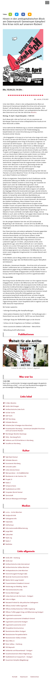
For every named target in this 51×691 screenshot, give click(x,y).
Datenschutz (34, 677)
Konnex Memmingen (12, 593)
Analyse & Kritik (11, 515)
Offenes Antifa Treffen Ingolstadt (16, 606)
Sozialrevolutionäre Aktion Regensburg (18, 654)
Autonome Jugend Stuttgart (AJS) (16, 574)
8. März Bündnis (11, 403)
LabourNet (9, 535)
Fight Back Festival (12, 457)
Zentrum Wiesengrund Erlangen (16, 499)
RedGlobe (9, 544)
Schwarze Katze (11, 486)
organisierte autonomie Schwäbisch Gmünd (20, 618)
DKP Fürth (9, 416)
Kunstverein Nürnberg (13, 463)
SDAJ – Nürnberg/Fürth (13, 437)
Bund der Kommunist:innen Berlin (17, 577)
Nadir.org (9, 538)
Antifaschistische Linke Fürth (15, 409)
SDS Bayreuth (10, 647)
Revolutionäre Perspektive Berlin (16, 634)
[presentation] (5, 354)
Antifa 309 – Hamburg (13, 558)
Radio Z (8, 483)
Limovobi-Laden (11, 467)
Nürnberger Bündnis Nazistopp (16, 434)
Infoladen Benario (11, 422)
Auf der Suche (10, 413)
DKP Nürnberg (10, 419)
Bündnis (33, 112)
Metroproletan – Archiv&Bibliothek (17, 473)
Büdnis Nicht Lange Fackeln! (15, 580)
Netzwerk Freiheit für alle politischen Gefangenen (22, 602)
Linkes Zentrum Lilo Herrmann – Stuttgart (19, 596)
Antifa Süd (9, 561)
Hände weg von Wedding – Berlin (16, 586)
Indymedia (9, 522)
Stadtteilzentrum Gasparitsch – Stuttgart (19, 657)
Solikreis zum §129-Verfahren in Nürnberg (19, 440)
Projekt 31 (9, 479)
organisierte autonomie (13, 615)
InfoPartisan (10, 525)
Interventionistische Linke (14, 590)
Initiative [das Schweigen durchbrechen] (19, 425)
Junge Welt (9, 531)
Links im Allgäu (10, 599)
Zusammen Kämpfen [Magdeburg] (17, 660)
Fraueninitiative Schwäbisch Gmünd (17, 583)
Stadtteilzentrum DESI (13, 489)
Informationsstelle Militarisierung (17, 528)
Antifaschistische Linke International (17, 564)
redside (39, 99)
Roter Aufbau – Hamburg (14, 644)
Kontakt (14, 677)
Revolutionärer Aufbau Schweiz (16, 638)
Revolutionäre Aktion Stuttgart (16, 631)
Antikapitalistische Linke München (17, 570)
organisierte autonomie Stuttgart (17, 622)
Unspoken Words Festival (14, 492)
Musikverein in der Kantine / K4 (16, 476)
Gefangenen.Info (11, 519)
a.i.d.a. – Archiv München (14, 512)
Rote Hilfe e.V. (10, 641)
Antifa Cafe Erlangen (12, 406)
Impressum (24, 677)
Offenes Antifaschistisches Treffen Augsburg (20, 609)
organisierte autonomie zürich (16, 625)
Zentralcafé (9, 495)
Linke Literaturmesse (12, 470)
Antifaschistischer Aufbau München (17, 567)
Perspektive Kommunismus (15, 628)
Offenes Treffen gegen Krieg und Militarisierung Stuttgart (24, 612)
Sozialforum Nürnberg (13, 443)
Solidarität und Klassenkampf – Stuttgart (19, 650)
